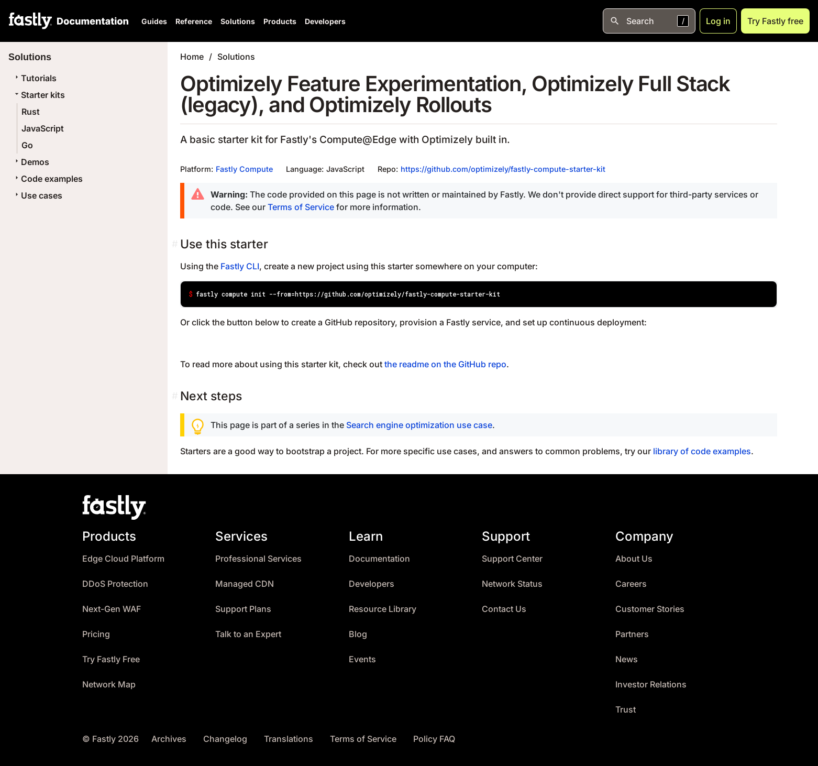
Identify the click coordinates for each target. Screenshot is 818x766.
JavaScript (42, 128)
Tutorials (35, 78)
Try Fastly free (775, 21)
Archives (168, 739)
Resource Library (382, 609)
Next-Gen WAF (111, 609)
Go (27, 145)
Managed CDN (244, 584)
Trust (625, 710)
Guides (154, 21)
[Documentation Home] (90, 21)
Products (279, 21)
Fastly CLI (239, 266)
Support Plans (243, 609)
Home (192, 56)
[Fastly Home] (30, 21)
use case (474, 425)
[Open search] (649, 21)
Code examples (48, 178)
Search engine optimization (400, 425)
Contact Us (504, 609)
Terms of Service (301, 207)
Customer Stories (649, 609)
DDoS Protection (115, 584)
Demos (31, 162)
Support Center (512, 559)
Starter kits (39, 95)
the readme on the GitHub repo (445, 364)
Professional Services (258, 559)
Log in (718, 21)
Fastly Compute (244, 169)
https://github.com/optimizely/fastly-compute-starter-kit (503, 169)
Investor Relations (651, 685)
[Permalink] (176, 244)
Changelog (225, 739)
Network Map (109, 685)
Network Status (512, 584)
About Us (634, 559)
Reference (193, 21)
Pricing (96, 634)
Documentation (379, 559)
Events (362, 659)
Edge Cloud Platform (123, 559)
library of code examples (702, 451)
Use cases (37, 195)
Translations (288, 739)
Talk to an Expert (248, 634)
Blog (358, 634)
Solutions (237, 21)
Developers (325, 21)
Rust (30, 111)
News (626, 659)
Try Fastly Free (111, 659)
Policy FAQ (434, 739)
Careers (631, 584)
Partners (632, 634)
